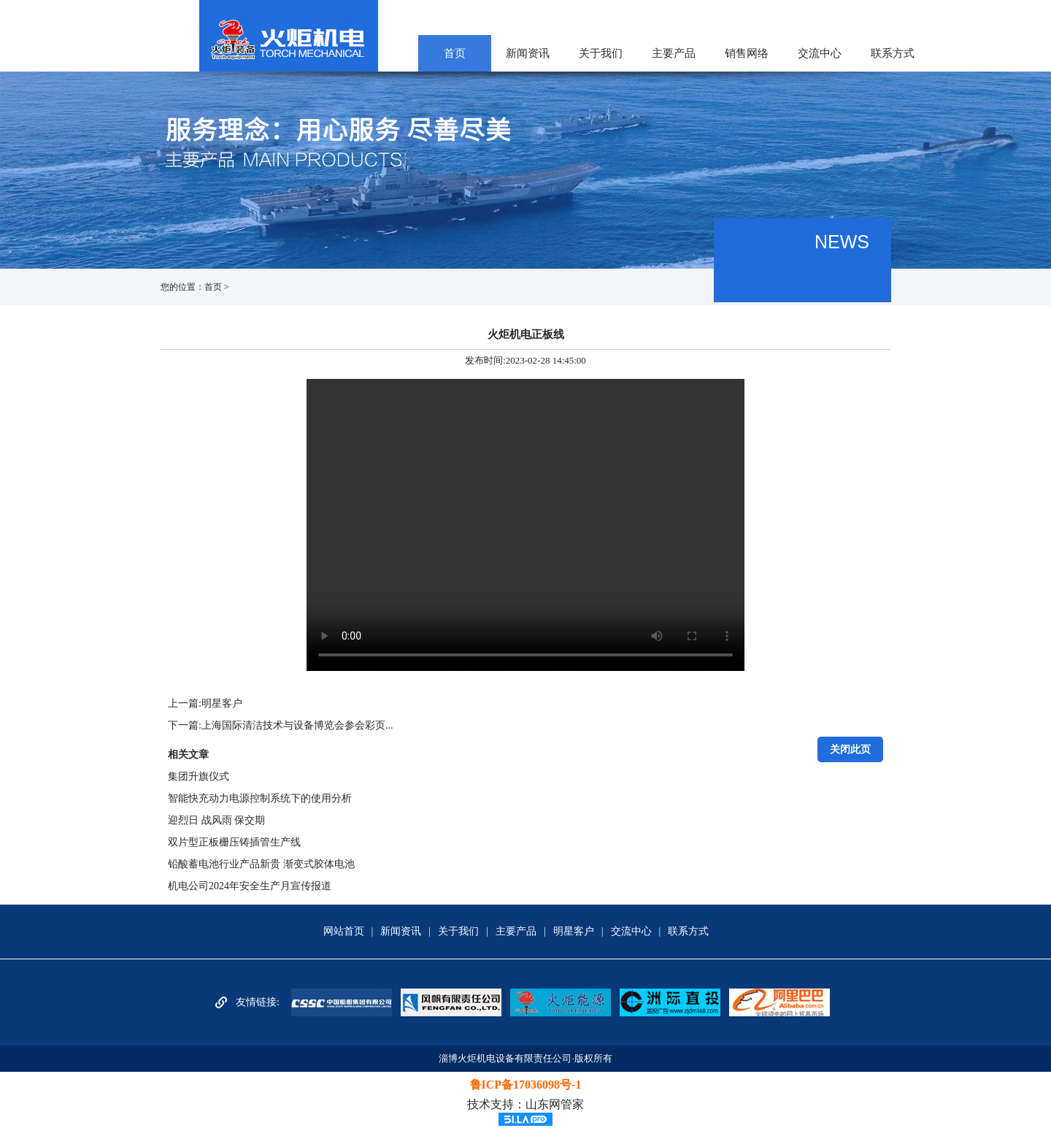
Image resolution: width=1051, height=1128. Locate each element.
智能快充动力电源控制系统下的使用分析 (260, 798)
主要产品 (674, 53)
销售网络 (747, 53)
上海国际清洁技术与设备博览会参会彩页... (297, 725)
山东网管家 (555, 1104)
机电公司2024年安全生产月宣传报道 (249, 885)
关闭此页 (850, 749)
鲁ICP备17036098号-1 (526, 1084)
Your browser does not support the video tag (525, 525)
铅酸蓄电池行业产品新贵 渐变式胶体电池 (261, 864)
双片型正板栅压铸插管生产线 (234, 842)
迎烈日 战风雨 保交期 (216, 820)
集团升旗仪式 (198, 776)
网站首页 (343, 931)
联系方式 (893, 53)
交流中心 (820, 53)
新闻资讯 (528, 53)
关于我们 (601, 53)
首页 (455, 53)
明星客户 (221, 703)
